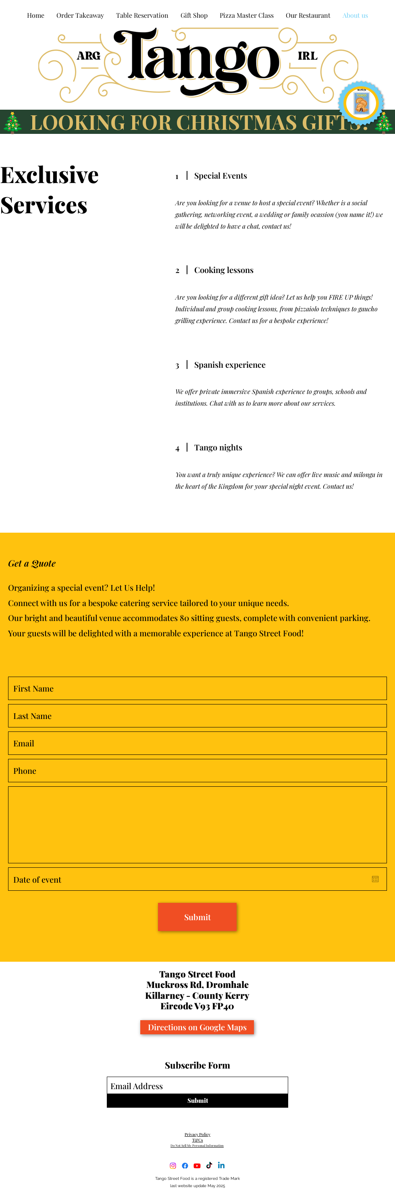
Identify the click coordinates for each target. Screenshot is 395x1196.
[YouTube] (197, 1166)
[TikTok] (209, 1166)
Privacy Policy (197, 1134)
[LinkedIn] (221, 1166)
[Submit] (197, 917)
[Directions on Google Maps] (197, 1027)
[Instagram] (173, 1166)
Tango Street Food (197, 974)
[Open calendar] (375, 879)
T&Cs (197, 1140)
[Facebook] (185, 1166)
